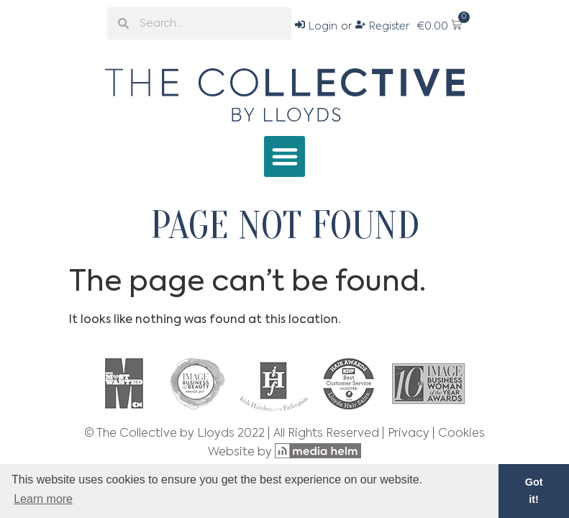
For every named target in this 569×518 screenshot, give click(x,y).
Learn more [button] (43, 499)
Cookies (461, 434)
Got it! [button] (534, 490)
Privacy (408, 434)
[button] (284, 156)
